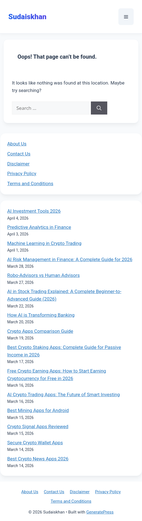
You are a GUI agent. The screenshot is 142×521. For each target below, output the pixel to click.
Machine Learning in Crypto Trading (44, 243)
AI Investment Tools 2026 (34, 211)
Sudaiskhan (27, 17)
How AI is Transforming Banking (40, 315)
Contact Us (18, 154)
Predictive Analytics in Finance (39, 227)
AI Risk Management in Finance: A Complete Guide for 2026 (69, 259)
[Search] (99, 108)
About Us (16, 144)
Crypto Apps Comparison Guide (40, 331)
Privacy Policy (21, 173)
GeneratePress (100, 512)
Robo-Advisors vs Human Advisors (43, 275)
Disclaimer (18, 164)
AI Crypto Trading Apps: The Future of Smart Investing (63, 394)
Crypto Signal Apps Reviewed (37, 426)
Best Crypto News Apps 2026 (37, 459)
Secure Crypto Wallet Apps (35, 442)
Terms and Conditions (30, 183)
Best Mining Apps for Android (38, 410)
